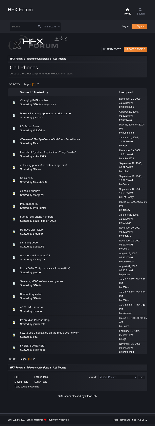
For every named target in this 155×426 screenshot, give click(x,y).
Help (115, 420)
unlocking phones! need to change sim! (43, 165)
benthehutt (128, 132)
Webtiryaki (64, 420)
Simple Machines (35, 420)
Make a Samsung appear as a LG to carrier (46, 113)
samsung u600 (29, 242)
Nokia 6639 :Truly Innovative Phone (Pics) (45, 268)
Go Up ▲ (142, 420)
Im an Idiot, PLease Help (34, 320)
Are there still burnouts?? (35, 255)
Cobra (126, 184)
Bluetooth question (31, 294)
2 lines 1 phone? (30, 190)
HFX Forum (20, 9)
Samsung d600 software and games (41, 281)
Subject (25, 92)
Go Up (12, 359)
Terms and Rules (128, 420)
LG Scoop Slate (29, 126)
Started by (40, 92)
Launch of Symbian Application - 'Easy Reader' (48, 152)
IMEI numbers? (29, 203)
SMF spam (64, 396)
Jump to (93, 377)
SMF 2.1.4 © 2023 (16, 420)
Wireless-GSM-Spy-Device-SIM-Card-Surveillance (50, 139)
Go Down (14, 84)
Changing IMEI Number (34, 100)
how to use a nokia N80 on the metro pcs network (49, 332)
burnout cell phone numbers (36, 216)
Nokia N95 (26, 178)
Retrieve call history (31, 229)
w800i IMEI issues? (31, 307)
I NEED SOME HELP (32, 345)
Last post (127, 92)
